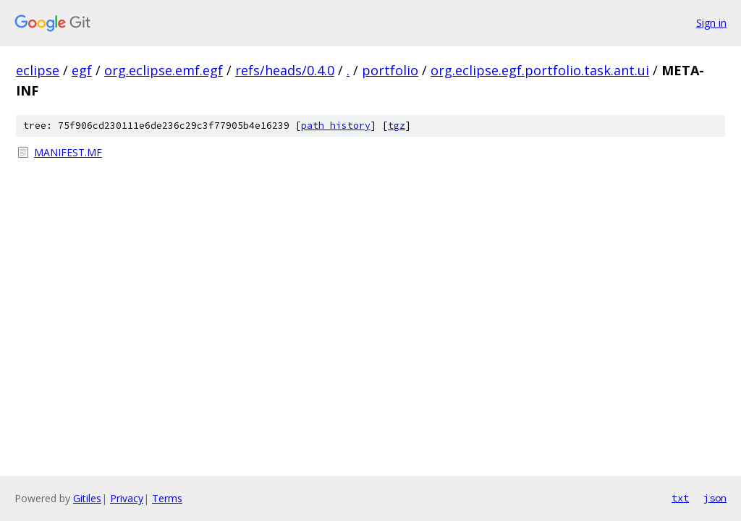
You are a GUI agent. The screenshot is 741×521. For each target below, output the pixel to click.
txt (680, 497)
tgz (396, 125)
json (715, 497)
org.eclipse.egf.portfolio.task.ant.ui (540, 70)
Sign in (711, 23)
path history (335, 125)
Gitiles (87, 498)
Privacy (126, 498)
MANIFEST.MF (68, 152)
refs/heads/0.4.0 (284, 70)
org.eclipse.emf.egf (163, 70)
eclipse (37, 70)
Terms (167, 498)
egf (82, 70)
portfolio (390, 70)
